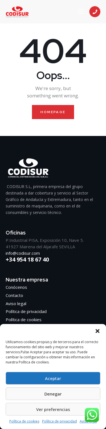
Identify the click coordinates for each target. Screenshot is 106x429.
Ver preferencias (53, 409)
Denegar (53, 394)
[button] (97, 331)
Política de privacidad (59, 421)
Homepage (52, 112)
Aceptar (53, 378)
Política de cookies (24, 421)
